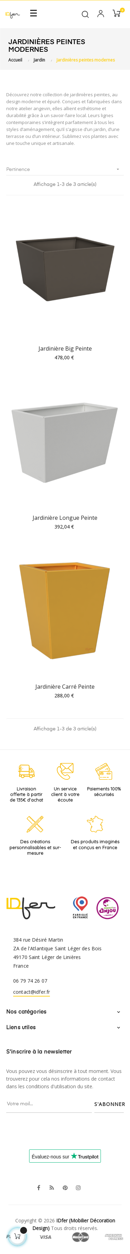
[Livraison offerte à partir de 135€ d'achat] (26, 771)
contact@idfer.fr (31, 992)
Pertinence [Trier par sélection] (65, 169)
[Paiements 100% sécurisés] (103, 771)
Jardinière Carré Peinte (65, 686)
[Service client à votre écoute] (65, 771)
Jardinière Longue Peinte (65, 517)
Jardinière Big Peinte (65, 348)
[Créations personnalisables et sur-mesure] (35, 824)
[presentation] (62, 1126)
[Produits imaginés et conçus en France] (95, 824)
